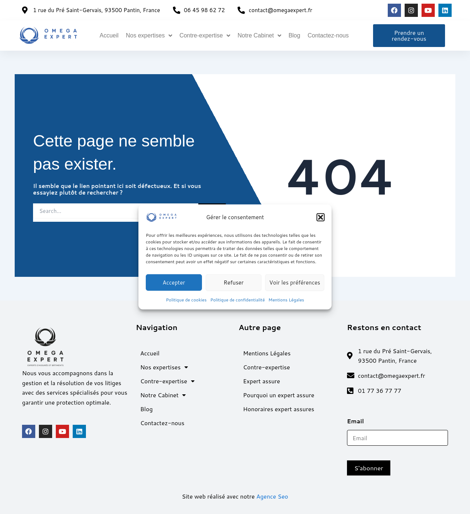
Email (358, 420)
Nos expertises (149, 35)
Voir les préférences (294, 282)
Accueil (109, 35)
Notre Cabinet (259, 35)
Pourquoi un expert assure (278, 394)
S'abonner (368, 467)
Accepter (174, 282)
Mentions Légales (286, 300)
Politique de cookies (186, 300)
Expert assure (261, 380)
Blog (294, 35)
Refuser (234, 282)
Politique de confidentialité (237, 300)
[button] (320, 217)
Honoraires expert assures (278, 408)
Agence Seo (272, 496)
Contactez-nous (328, 35)
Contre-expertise (205, 35)
